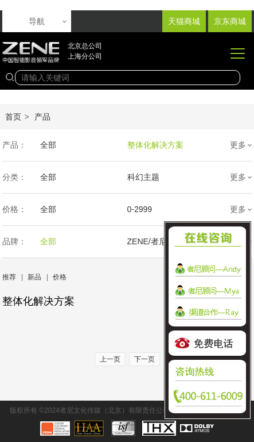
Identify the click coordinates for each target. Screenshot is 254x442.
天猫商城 (184, 21)
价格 (60, 277)
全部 (48, 144)
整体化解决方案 (155, 144)
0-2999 (140, 209)
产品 (42, 116)
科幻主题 (143, 177)
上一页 (110, 359)
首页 (13, 116)
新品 (34, 277)
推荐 (9, 277)
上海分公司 (85, 56)
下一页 (144, 359)
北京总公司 (85, 46)
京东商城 (230, 21)
